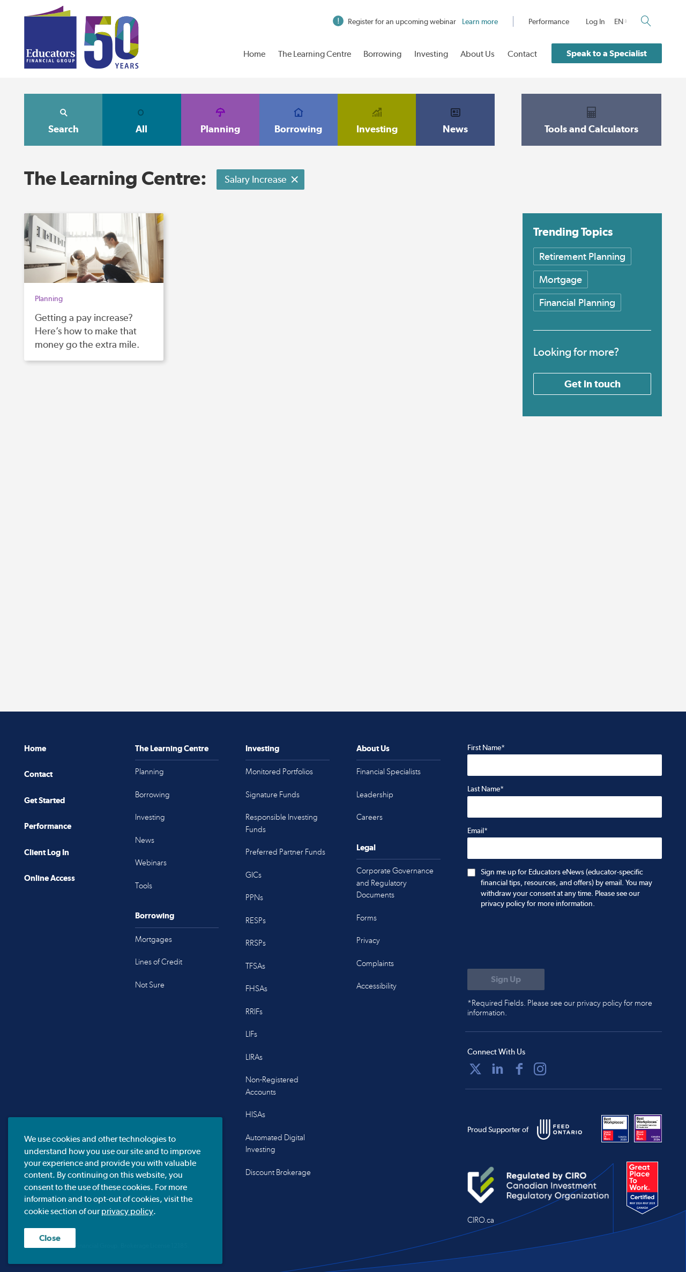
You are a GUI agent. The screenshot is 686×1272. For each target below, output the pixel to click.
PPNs (254, 897)
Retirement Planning (582, 256)
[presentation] (548, 940)
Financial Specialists (388, 771)
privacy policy (127, 1211)
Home (254, 54)
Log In (595, 21)
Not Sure (150, 985)
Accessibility (376, 986)
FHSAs (256, 988)
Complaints (375, 963)
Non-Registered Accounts (272, 1086)
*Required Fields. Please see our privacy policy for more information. (559, 1007)
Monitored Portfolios (279, 771)
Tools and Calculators (592, 119)
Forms (366, 918)
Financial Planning (577, 302)
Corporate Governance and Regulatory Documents (395, 883)
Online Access (49, 877)
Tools (143, 886)
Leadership (374, 794)
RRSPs (255, 943)
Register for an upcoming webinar (415, 21)
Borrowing (382, 54)
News (455, 119)
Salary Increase (262, 179)
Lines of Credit (158, 962)
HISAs (255, 1114)
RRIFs (254, 1011)
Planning (220, 119)
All (141, 119)
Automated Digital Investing (275, 1144)
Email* (477, 830)
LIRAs (254, 1057)
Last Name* (485, 788)
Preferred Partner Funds (285, 852)
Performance (548, 21)
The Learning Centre (314, 54)
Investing (431, 54)
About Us (477, 54)
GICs (253, 875)
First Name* (486, 747)
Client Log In (46, 852)
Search (63, 119)
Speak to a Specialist (606, 53)
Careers (369, 817)
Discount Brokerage (278, 1172)
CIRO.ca (480, 1220)
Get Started (44, 800)
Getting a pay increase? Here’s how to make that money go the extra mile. (87, 331)
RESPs (255, 920)
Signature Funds (272, 794)
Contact (522, 54)
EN (618, 21)
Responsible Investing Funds (281, 823)
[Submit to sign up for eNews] (506, 979)
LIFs (251, 1034)
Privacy (368, 940)
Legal (366, 847)
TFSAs (255, 966)
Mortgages (153, 939)
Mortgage (560, 279)
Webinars (151, 862)
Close (50, 1238)
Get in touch (592, 384)
